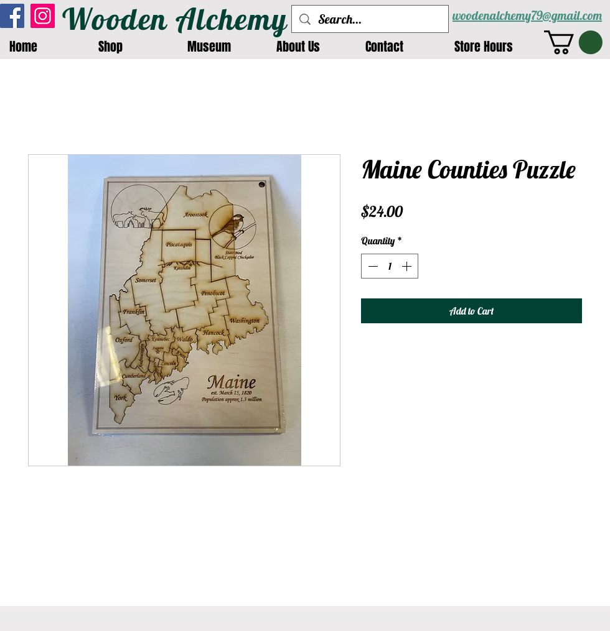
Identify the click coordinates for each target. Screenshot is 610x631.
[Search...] (370, 19)
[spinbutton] (389, 266)
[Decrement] (371, 266)
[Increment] (407, 266)
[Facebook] (12, 16)
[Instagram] (42, 16)
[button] (573, 42)
